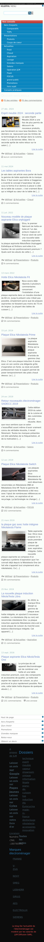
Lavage (10, 60)
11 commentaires (12, 643)
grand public (13, 80)
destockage (28, 820)
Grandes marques (15, 63)
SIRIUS (16, 896)
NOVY (16, 876)
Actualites (8, 46)
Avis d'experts (10, 25)
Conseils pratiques (12, 90)
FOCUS (10, 76)
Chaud (10, 53)
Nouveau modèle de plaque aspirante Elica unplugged (16, 218)
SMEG (16, 883)
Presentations (10, 36)
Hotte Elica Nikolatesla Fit (15, 277)
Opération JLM (13, 70)
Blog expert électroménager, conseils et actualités (18, 5)
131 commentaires (12, 701)
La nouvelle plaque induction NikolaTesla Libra (17, 595)
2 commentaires (11, 203)
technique (28, 758)
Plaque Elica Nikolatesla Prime (18, 334)
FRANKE (17, 859)
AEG (15, 903)
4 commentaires (11, 450)
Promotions (12, 83)
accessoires (28, 827)
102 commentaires (12, 511)
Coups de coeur (14, 42)
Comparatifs (12, 29)
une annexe (31, 701)
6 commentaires (11, 387)
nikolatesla (28, 823)
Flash (9, 73)
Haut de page (7, 717)
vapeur (26, 768)
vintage (26, 775)
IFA (24, 803)
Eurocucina (28, 806)
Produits (11, 39)
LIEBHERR (18, 889)
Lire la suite (37, 149)
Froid (9, 50)
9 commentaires (11, 263)
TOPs (9, 32)
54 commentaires (12, 321)
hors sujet (11, 86)
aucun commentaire (13, 157)
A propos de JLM (13, 752)
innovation (28, 830)
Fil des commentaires (32, 100)
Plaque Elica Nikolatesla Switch (18, 464)
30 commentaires (12, 580)
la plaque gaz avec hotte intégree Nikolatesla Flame (19, 526)
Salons (10, 66)
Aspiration (11, 56)
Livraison (14, 833)
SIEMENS (18, 917)
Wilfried (8, 153)
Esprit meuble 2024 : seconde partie (21, 113)
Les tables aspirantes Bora (16, 170)
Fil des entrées (10, 100)
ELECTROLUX (20, 910)
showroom (28, 772)
